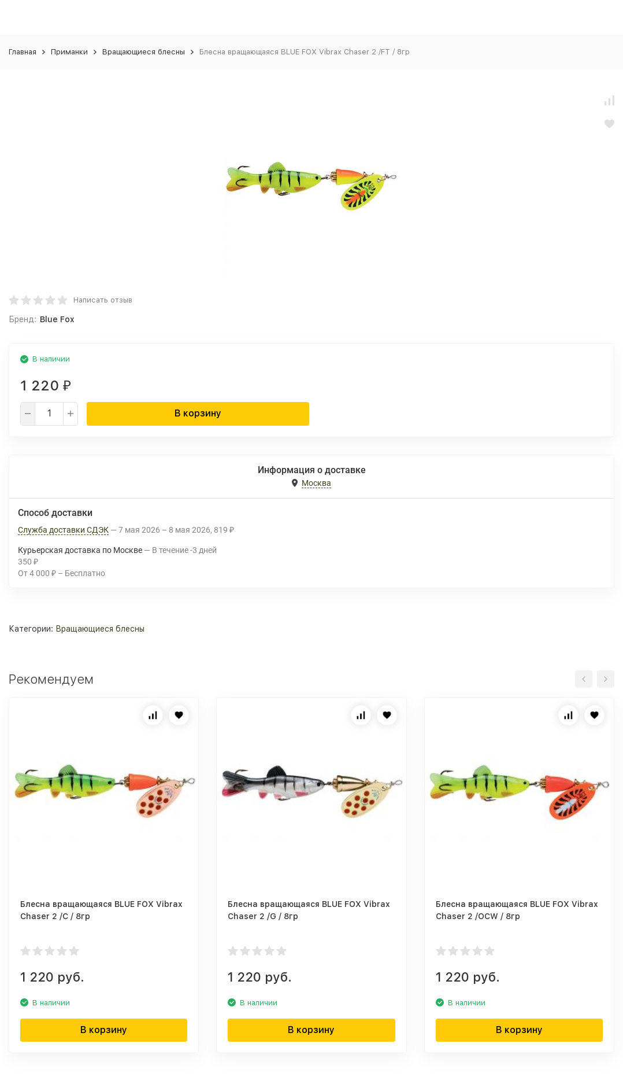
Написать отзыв (102, 300)
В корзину (198, 413)
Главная (22, 51)
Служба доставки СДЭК (63, 529)
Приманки (69, 51)
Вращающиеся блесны (143, 51)
